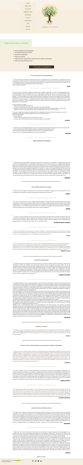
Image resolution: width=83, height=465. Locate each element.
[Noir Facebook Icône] (33, 461)
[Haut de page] (42, 457)
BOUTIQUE (28, 26)
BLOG (28, 23)
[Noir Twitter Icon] (38, 461)
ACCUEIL (28, 3)
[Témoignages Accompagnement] (41, 67)
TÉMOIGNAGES (28, 15)
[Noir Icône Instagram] (36, 461)
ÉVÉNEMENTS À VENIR (28, 12)
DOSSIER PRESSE (28, 20)
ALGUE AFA (28, 17)
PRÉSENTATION (28, 6)
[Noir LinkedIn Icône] (41, 461)
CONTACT (28, 29)
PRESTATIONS (28, 9)
